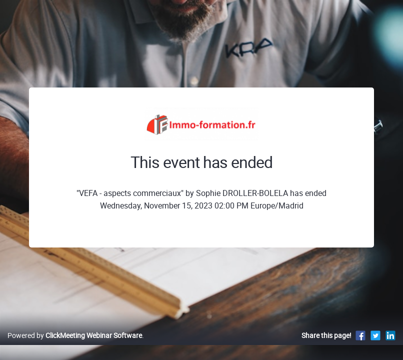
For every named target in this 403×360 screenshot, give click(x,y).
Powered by (75, 345)
